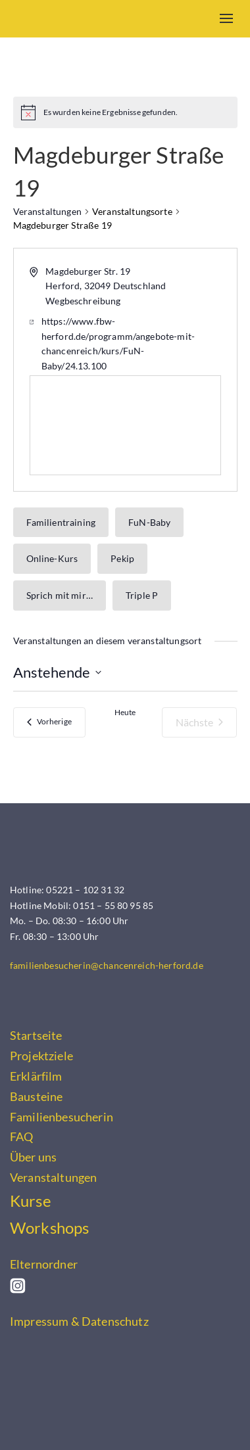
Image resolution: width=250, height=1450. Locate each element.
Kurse (30, 1201)
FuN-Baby (149, 522)
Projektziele (41, 1055)
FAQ (21, 1136)
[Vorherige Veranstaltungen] (49, 722)
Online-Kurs (52, 558)
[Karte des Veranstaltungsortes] (125, 425)
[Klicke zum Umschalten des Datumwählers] (57, 672)
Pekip (122, 558)
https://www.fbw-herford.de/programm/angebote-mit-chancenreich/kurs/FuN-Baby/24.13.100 (118, 343)
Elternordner (44, 1264)
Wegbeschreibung (82, 300)
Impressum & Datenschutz (79, 1321)
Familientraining (61, 522)
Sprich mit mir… (59, 595)
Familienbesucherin (61, 1117)
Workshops (49, 1228)
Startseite (36, 1035)
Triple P (142, 595)
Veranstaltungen (47, 211)
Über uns (33, 1157)
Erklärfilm (36, 1076)
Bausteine (36, 1096)
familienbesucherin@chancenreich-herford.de (106, 965)
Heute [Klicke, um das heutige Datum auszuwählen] (125, 712)
